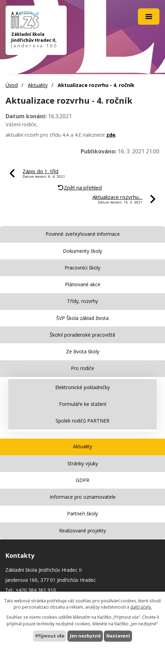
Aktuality (38, 85)
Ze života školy (82, 351)
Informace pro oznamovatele (83, 496)
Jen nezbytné (85, 636)
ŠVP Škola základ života (82, 318)
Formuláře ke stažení (82, 404)
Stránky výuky (82, 463)
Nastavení (118, 636)
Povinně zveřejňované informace (83, 234)
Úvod (12, 85)
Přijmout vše (49, 636)
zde (110, 134)
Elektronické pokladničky (82, 387)
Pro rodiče (82, 368)
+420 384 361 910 (36, 590)
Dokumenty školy (82, 251)
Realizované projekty (82, 530)
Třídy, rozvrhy (82, 301)
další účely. (141, 607)
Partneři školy (82, 513)
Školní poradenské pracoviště (82, 334)
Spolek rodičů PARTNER (82, 420)
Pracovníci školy (82, 267)
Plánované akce (82, 284)
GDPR (82, 480)
